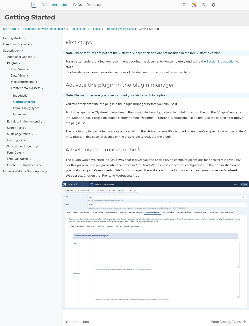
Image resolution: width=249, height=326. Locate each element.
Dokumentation (79, 4)
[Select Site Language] (194, 5)
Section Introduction (117, 72)
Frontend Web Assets (120, 29)
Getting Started (24, 102)
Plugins (96, 29)
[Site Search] (174, 5)
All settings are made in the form (210, 57)
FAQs (101, 4)
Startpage (10, 29)
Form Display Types (26, 108)
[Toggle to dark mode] (213, 5)
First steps (196, 46)
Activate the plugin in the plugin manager (215, 52)
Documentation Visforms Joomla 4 (44, 29)
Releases (118, 4)
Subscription (78, 29)
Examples (19, 114)
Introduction (21, 95)
